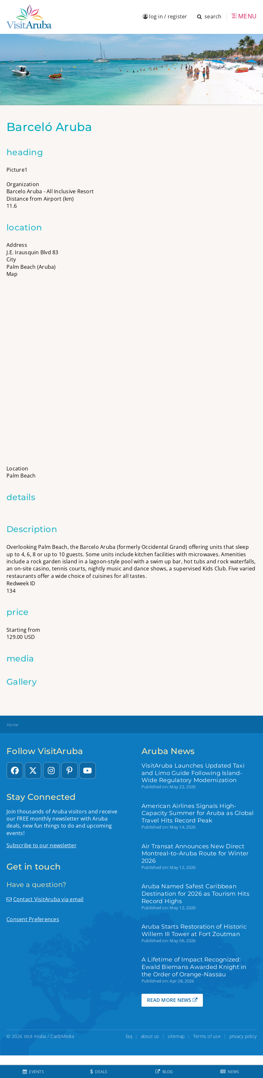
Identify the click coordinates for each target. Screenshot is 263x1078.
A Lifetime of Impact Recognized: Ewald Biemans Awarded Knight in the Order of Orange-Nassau (194, 967)
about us (150, 1036)
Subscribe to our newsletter (41, 845)
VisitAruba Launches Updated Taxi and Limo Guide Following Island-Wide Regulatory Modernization (193, 773)
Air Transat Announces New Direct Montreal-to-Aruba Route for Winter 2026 (195, 853)
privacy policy (243, 1036)
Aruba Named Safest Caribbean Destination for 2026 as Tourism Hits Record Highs (195, 893)
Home (12, 725)
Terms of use (207, 1036)
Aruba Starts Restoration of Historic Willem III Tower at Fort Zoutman (194, 930)
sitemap (176, 1036)
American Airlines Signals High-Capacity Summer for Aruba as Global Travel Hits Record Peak (198, 813)
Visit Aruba (35, 1036)
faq (129, 1036)
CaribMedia (62, 1036)
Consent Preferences (32, 919)
